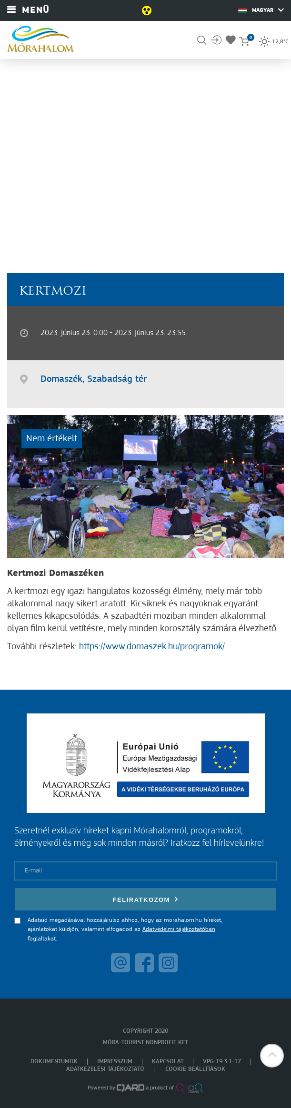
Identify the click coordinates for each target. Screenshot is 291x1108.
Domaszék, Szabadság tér (93, 379)
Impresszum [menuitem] (114, 1062)
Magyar (261, 10)
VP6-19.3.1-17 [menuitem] (222, 1062)
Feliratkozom (146, 899)
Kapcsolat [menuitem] (167, 1062)
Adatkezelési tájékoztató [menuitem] (105, 1069)
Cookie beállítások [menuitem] (195, 1069)
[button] (272, 1056)
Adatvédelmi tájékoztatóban (178, 929)
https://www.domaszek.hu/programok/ (152, 647)
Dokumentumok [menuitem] (54, 1062)
